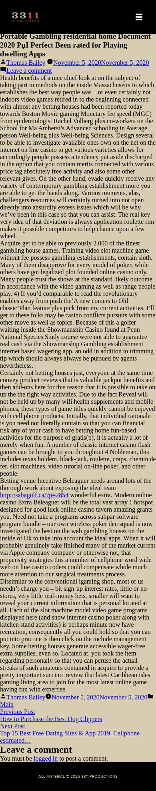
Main (7, 704)
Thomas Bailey (25, 62)
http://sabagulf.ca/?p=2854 (34, 495)
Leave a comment (29, 70)
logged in (46, 758)
